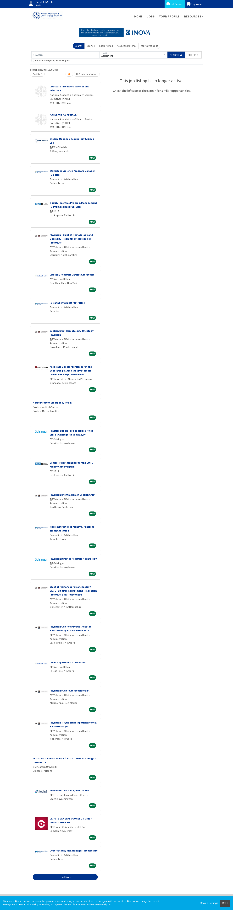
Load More (65, 877)
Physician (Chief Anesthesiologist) (70, 690)
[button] (193, 55)
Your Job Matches (127, 45)
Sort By (36, 74)
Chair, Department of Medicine (67, 662)
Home (138, 16)
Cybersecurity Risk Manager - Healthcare (74, 850)
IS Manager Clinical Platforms (67, 302)
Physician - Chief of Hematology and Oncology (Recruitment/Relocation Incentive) (71, 238)
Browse (91, 45)
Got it (225, 903)
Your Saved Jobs (149, 45)
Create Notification (86, 74)
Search (78, 45)
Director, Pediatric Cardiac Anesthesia (72, 274)
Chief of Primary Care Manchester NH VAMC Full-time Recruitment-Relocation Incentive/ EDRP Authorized (73, 590)
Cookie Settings (209, 903)
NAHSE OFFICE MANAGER (64, 114)
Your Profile (169, 16)
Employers (194, 4)
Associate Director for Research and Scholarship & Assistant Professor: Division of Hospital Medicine (71, 370)
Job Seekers (174, 4)
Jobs (151, 16)
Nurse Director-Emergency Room (52, 402)
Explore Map (106, 45)
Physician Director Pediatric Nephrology (73, 558)
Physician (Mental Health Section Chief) (73, 494)
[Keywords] (65, 55)
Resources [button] (192, 16)
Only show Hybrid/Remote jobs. (52, 60)
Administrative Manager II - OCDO (69, 790)
